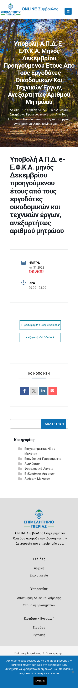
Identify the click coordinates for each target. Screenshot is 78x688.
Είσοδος (39, 628)
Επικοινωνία (39, 575)
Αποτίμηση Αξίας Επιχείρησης (39, 598)
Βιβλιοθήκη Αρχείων (39, 474)
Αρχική (15, 110)
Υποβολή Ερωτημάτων (39, 605)
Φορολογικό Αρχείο (39, 469)
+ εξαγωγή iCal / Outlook (40, 337)
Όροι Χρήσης (54, 653)
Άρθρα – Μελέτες (37, 479)
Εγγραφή (39, 635)
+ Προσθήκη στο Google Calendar (40, 325)
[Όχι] (73, 674)
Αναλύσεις (32, 464)
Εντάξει (40, 680)
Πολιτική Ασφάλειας (28, 653)
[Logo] (39, 521)
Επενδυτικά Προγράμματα (43, 459)
